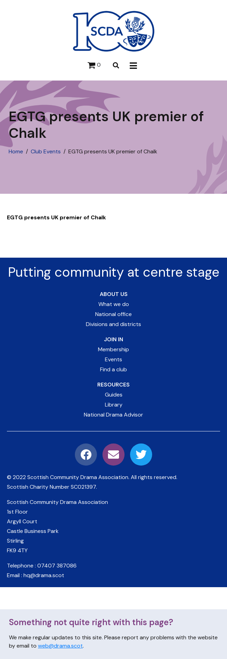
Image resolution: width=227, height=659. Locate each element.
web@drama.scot (60, 645)
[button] (133, 65)
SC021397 (83, 486)
